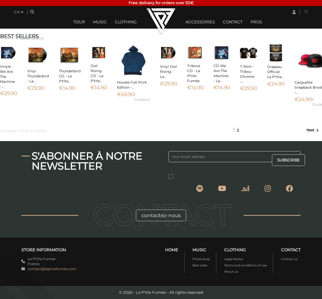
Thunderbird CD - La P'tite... (69, 76)
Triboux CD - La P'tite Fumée (193, 73)
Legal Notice (233, 259)
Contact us (289, 259)
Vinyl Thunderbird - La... (38, 76)
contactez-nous (161, 215)
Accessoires (200, 22)
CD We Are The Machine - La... (221, 73)
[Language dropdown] (18, 12)
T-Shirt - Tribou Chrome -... (247, 74)
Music (100, 22)
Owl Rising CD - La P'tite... (97, 73)
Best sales (199, 265)
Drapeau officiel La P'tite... (275, 72)
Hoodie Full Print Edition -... (132, 85)
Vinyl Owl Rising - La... (168, 71)
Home (171, 250)
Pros (256, 22)
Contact (233, 22)
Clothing (126, 22)
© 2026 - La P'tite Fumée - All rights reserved (161, 292)
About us (231, 271)
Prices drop (201, 259)
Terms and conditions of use (245, 265)
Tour (79, 22)
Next (313, 130)
